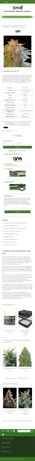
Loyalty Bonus (23, 124)
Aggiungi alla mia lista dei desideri (17, 150)
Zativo (8, 459)
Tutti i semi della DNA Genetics (11, 165)
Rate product (17, 211)
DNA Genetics (25, 116)
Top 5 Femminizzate (8, 163)
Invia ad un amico (8, 130)
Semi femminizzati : (8, 141)
